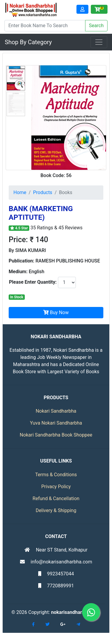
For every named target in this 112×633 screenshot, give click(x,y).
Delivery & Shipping (56, 510)
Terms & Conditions (56, 474)
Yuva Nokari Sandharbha (56, 423)
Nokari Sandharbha (56, 411)
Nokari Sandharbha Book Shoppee (56, 435)
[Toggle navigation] (98, 42)
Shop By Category (28, 42)
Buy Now (56, 312)
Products (42, 192)
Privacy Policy (56, 486)
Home (19, 192)
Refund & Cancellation (56, 498)
